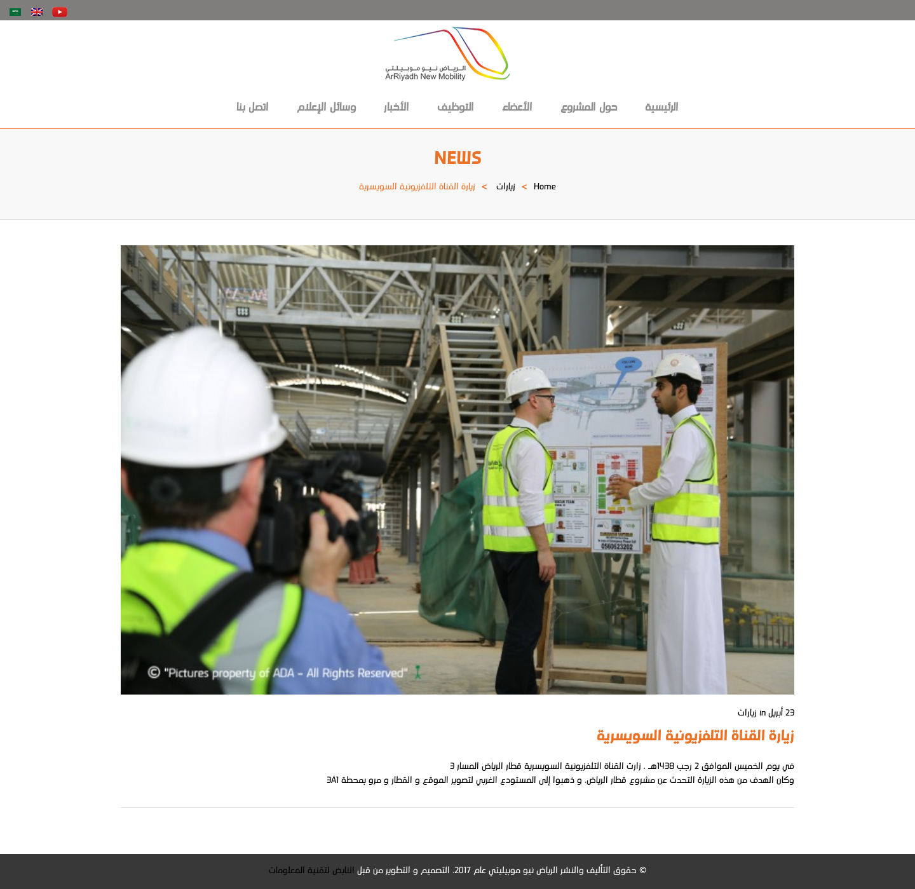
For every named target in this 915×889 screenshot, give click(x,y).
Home (545, 187)
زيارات (505, 187)
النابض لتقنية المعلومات (312, 871)
